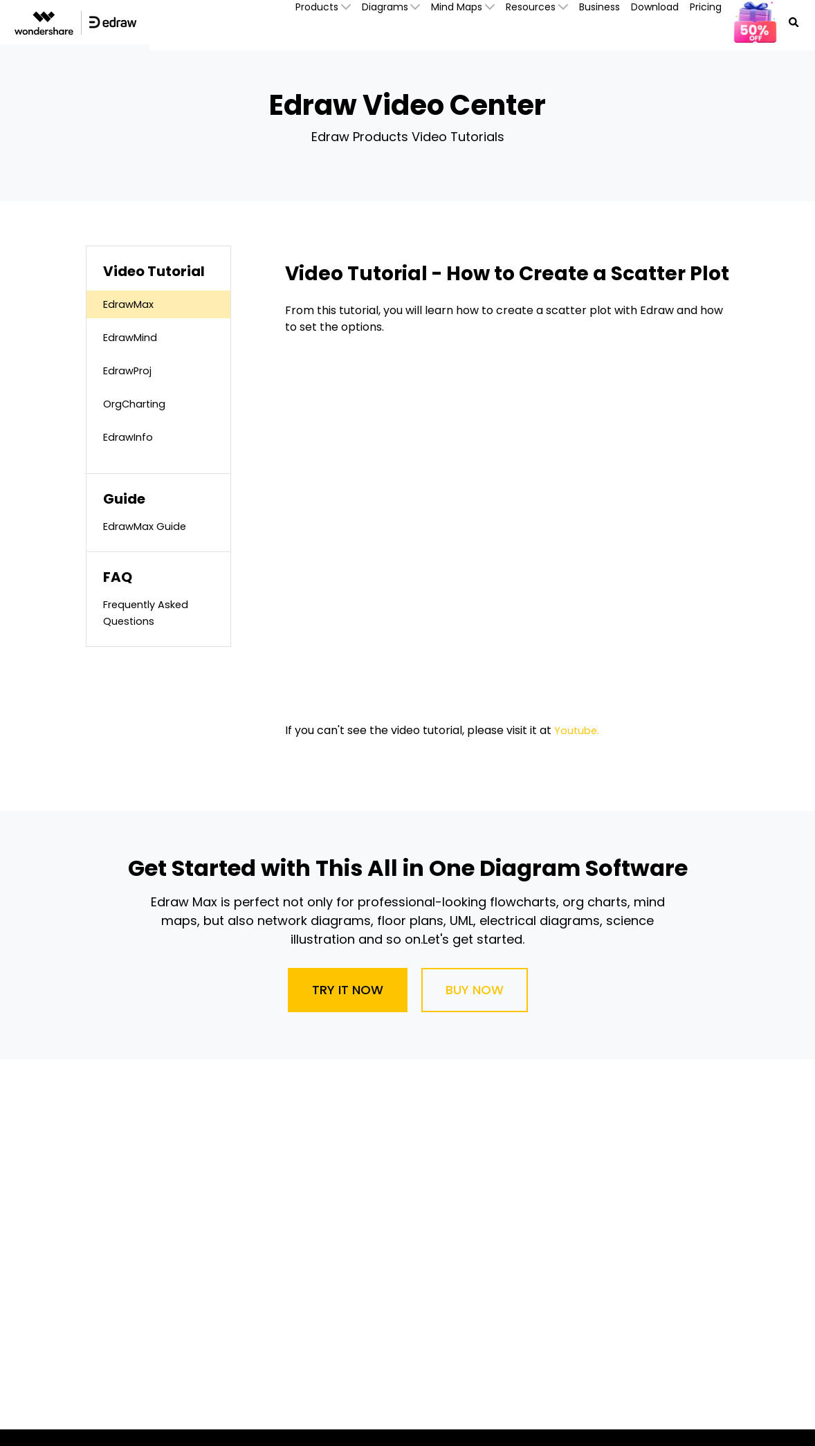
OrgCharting (137, 404)
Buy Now (475, 989)
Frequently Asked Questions (150, 612)
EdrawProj (130, 370)
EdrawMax (131, 304)
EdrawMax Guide (148, 526)
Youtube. (577, 730)
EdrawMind (133, 337)
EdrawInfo (130, 437)
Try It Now (347, 989)
